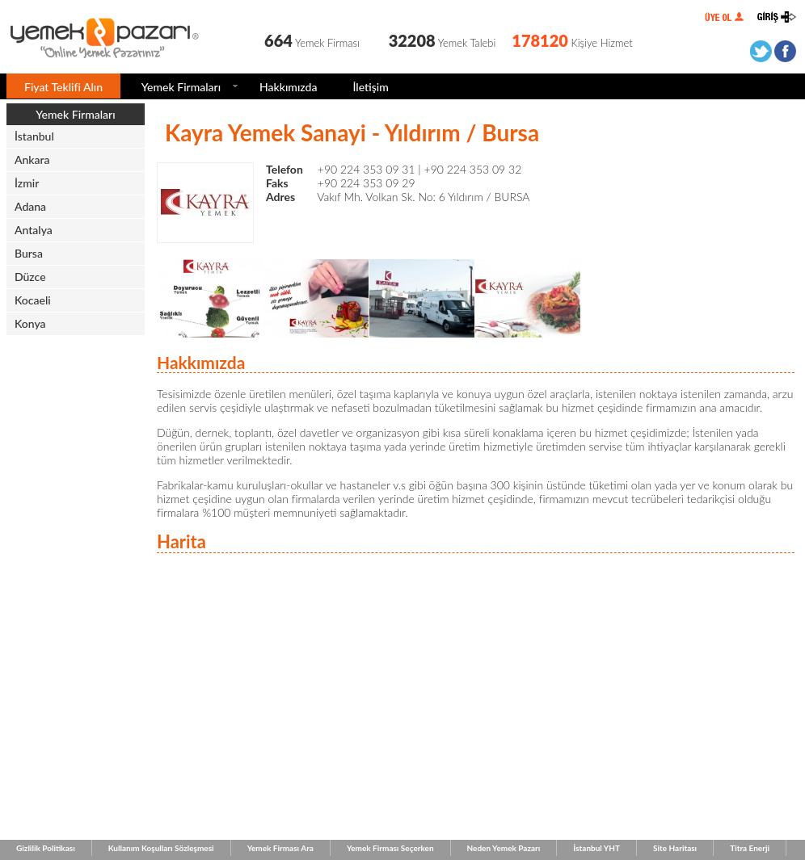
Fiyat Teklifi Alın (63, 87)
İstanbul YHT (596, 848)
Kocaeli (33, 300)
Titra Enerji (749, 848)
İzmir (27, 183)
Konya (30, 323)
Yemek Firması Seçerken (390, 848)
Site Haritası (675, 848)
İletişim (370, 87)
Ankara (32, 159)
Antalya (34, 230)
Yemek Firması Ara (280, 848)
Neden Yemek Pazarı (504, 848)
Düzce (30, 276)
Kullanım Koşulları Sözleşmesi (161, 848)
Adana (30, 206)
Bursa (29, 253)
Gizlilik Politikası (45, 848)
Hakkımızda (288, 87)
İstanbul (34, 136)
